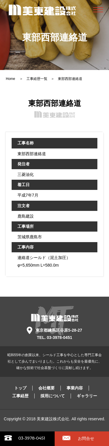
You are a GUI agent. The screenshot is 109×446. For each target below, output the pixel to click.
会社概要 (46, 388)
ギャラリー (87, 395)
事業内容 (75, 388)
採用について (52, 395)
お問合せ (86, 438)
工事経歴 (20, 395)
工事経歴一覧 (36, 79)
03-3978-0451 (31, 438)
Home (11, 79)
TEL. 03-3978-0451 (54, 337)
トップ (20, 388)
